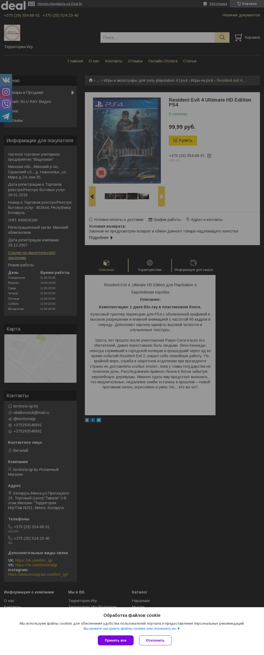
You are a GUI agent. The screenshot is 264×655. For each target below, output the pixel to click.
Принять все (116, 640)
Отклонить (155, 640)
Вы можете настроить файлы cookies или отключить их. (130, 629)
